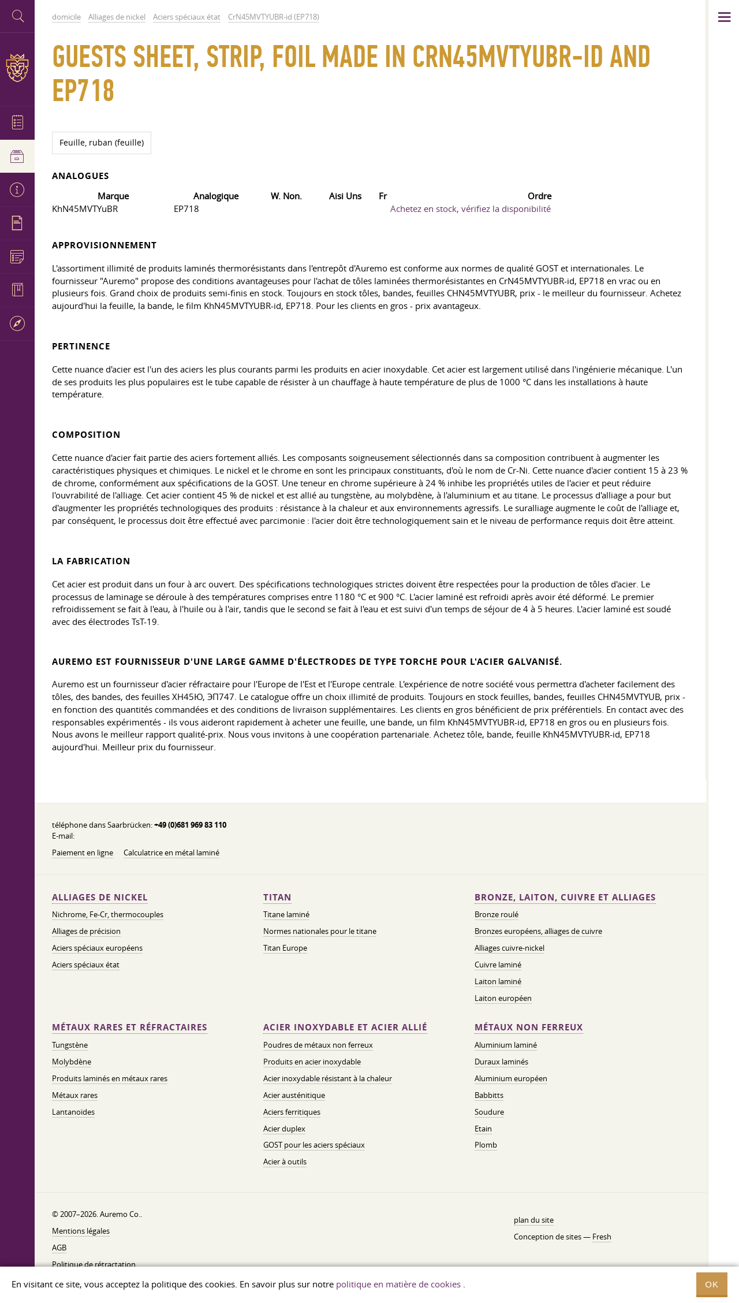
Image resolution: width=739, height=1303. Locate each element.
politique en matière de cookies (398, 1284)
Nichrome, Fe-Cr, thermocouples (107, 914)
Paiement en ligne (82, 852)
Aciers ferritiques (291, 1112)
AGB (59, 1247)
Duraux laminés (501, 1061)
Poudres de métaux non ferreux (318, 1045)
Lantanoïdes (73, 1112)
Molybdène (71, 1061)
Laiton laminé (498, 981)
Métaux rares (75, 1095)
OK (712, 1284)
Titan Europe (285, 948)
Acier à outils (285, 1161)
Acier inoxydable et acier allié (345, 1027)
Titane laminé (286, 914)
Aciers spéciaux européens (97, 948)
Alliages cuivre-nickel (509, 948)
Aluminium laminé (506, 1045)
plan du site (534, 1220)
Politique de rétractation (94, 1264)
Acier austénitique (294, 1095)
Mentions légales (81, 1231)
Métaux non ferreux (529, 1027)
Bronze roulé (496, 914)
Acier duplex (284, 1128)
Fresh (601, 1236)
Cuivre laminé (498, 964)
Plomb (486, 1145)
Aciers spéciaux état (86, 964)
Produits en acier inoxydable (312, 1061)
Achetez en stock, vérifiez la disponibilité (470, 208)
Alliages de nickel (100, 897)
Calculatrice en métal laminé (171, 852)
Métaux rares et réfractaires (129, 1027)
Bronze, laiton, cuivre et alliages (565, 897)
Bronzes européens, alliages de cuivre (538, 931)
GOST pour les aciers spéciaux (314, 1145)
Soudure (489, 1112)
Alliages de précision (86, 931)
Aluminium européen (511, 1078)
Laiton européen (503, 998)
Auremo (17, 68)
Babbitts (489, 1095)
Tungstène (70, 1045)
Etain (483, 1128)
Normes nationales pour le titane (319, 931)
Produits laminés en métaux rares (109, 1078)
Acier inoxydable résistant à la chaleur (327, 1078)
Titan (277, 897)
